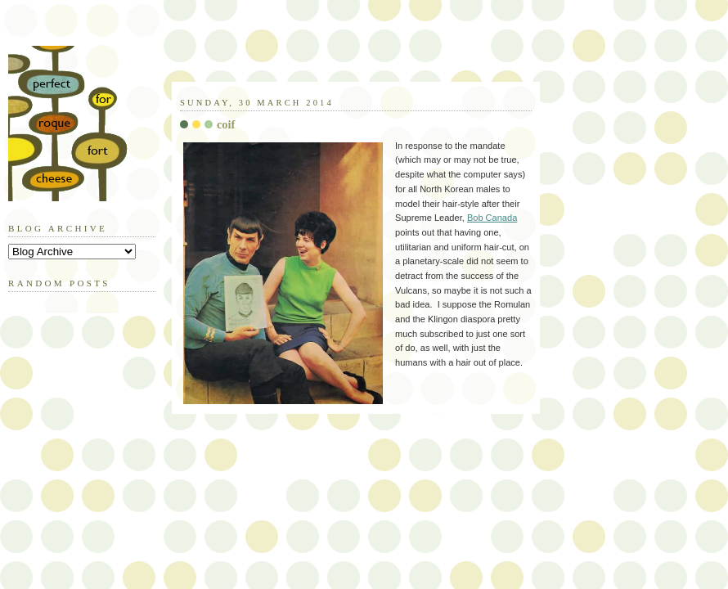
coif (226, 124)
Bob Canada (492, 218)
